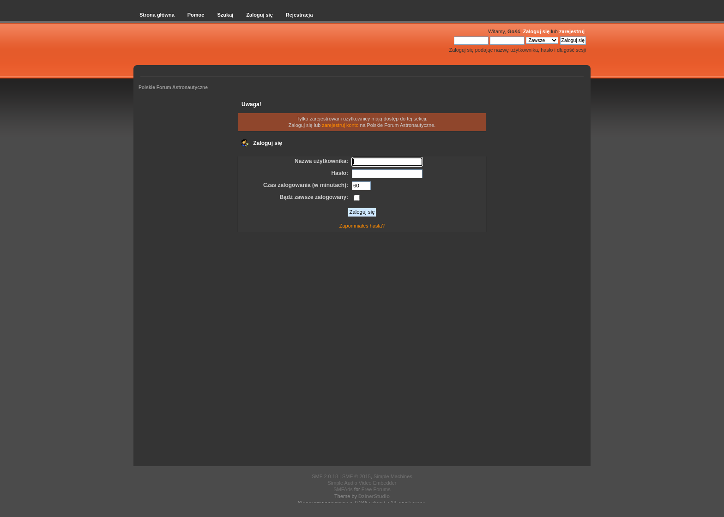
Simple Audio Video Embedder (361, 483)
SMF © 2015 (356, 476)
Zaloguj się (536, 31)
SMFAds (343, 489)
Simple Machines (393, 476)
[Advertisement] (362, 351)
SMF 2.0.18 (325, 476)
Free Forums (376, 489)
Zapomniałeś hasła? (362, 225)
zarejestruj (572, 31)
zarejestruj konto (340, 125)
